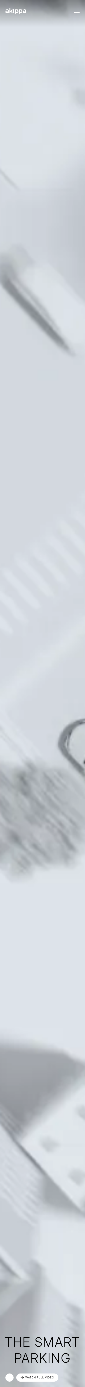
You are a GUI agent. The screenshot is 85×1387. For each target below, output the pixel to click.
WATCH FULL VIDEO (39, 1377)
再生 (9, 1377)
